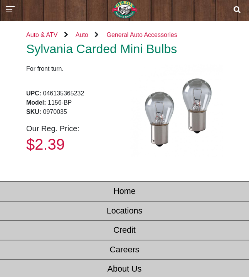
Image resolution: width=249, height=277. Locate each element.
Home (124, 191)
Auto (82, 35)
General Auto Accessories (141, 35)
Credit (124, 230)
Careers (125, 249)
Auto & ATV (42, 35)
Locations (124, 210)
